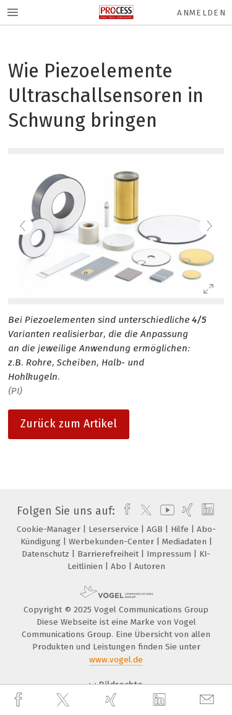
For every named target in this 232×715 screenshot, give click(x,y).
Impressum (170, 554)
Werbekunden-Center (113, 541)
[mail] (208, 699)
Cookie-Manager (50, 529)
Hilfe (181, 529)
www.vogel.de (116, 659)
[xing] (112, 700)
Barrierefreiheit (109, 554)
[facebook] (20, 699)
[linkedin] (161, 700)
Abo (120, 566)
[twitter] (64, 700)
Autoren (149, 566)
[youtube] (165, 511)
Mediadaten (185, 541)
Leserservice (114, 529)
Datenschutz (47, 554)
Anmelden (201, 12)
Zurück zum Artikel (68, 423)
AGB (156, 529)
